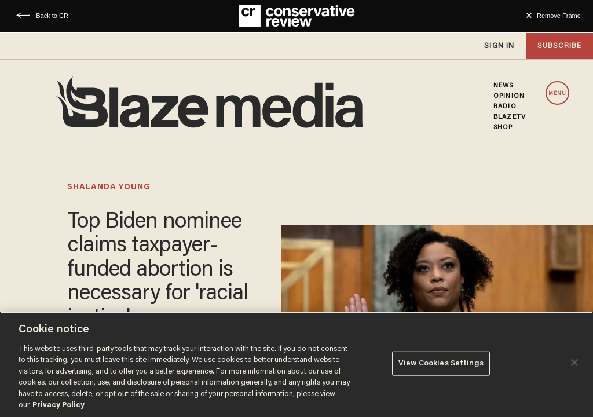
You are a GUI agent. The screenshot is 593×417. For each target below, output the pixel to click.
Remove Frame (559, 15)
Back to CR (52, 15)
